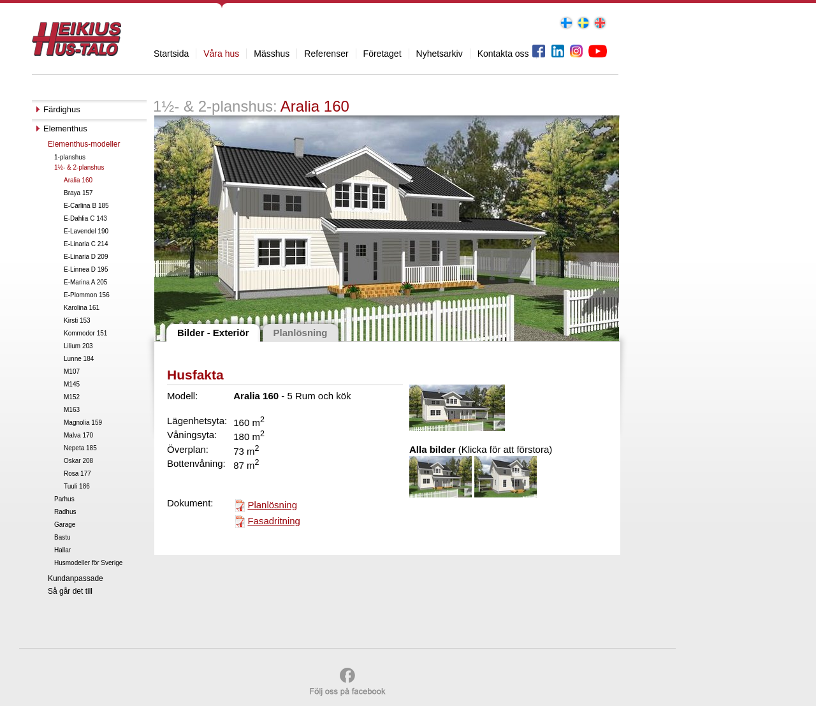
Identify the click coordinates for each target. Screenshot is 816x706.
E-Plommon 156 (87, 294)
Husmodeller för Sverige (88, 562)
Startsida (171, 53)
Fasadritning (273, 520)
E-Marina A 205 (85, 282)
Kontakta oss (503, 53)
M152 (72, 397)
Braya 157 (78, 192)
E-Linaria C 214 (86, 243)
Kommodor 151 (85, 333)
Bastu (62, 537)
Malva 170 (78, 435)
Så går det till (70, 591)
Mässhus (271, 53)
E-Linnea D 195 (86, 269)
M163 (72, 409)
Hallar (62, 550)
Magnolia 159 (83, 422)
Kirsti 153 (77, 320)
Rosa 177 (77, 473)
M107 (72, 371)
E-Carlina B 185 (86, 205)
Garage (64, 524)
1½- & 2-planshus (79, 167)
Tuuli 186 (77, 486)
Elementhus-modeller (84, 144)
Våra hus (221, 53)
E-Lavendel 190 (86, 231)
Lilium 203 (78, 345)
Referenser (326, 53)
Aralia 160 (78, 180)
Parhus (64, 499)
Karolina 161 (81, 307)
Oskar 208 (78, 460)
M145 (72, 384)
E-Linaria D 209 (86, 256)
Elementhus (65, 128)
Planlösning (272, 504)
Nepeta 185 (80, 448)
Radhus (65, 511)
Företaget (382, 53)
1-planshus (69, 157)
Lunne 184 (79, 358)
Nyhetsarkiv (439, 53)
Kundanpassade (75, 578)
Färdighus (61, 109)
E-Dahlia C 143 (85, 218)
